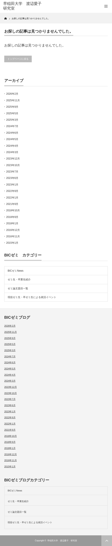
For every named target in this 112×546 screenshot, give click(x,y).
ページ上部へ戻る (106, 540)
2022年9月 (12, 191)
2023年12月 (13, 158)
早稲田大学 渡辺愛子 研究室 (62, 540)
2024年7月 (12, 126)
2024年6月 (12, 132)
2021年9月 (12, 204)
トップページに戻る (18, 59)
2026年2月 (12, 93)
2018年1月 (12, 223)
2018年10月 (13, 210)
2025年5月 (12, 113)
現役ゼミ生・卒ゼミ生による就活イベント (32, 297)
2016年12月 (13, 230)
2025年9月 (12, 106)
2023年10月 (13, 165)
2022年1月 (12, 197)
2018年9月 (12, 217)
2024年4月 (12, 145)
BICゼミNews (15, 270)
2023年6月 (12, 178)
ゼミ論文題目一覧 (18, 288)
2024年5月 (12, 139)
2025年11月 (13, 100)
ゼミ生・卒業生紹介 (19, 279)
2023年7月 (12, 171)
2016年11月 (13, 236)
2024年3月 (12, 152)
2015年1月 (12, 242)
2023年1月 (12, 184)
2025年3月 (12, 119)
